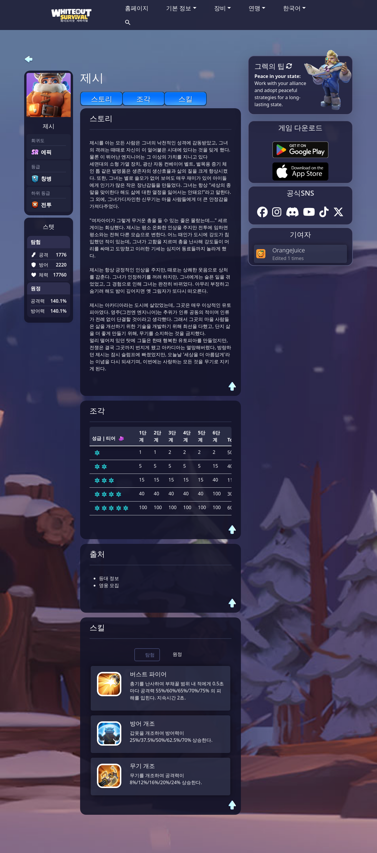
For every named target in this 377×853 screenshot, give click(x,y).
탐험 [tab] (150, 655)
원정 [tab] (177, 654)
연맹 (254, 8)
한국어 (292, 8)
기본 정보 (178, 8)
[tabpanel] (160, 730)
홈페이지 (136, 8)
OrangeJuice (288, 250)
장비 (220, 8)
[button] (128, 21)
